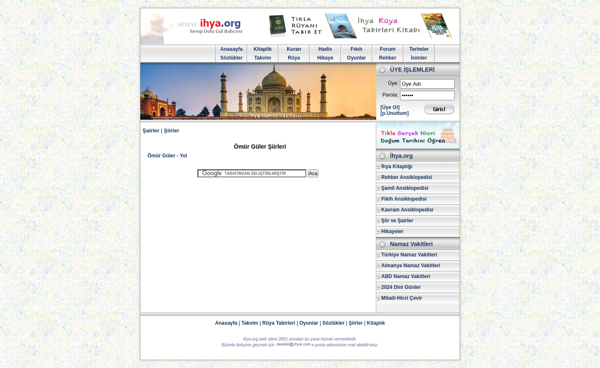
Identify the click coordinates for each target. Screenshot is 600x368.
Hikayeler (392, 231)
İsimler (419, 58)
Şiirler (171, 130)
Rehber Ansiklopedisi (406, 177)
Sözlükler (231, 58)
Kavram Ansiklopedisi (407, 210)
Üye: (393, 83)
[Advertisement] (258, 241)
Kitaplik (263, 49)
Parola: (390, 95)
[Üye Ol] (390, 107)
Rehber (387, 58)
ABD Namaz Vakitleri (405, 276)
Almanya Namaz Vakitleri (410, 266)
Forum (387, 49)
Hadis (325, 49)
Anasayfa (231, 49)
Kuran (294, 49)
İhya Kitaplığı (396, 166)
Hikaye (325, 58)
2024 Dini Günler (401, 287)
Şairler (150, 130)
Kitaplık (376, 323)
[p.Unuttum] (394, 113)
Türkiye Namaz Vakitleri (409, 255)
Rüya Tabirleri (278, 323)
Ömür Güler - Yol (167, 156)
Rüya (294, 58)
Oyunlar (356, 58)
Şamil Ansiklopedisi (404, 188)
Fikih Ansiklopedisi (404, 199)
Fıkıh (356, 49)
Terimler (418, 49)
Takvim (262, 58)
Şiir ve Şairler (397, 221)
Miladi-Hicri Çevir (401, 298)
